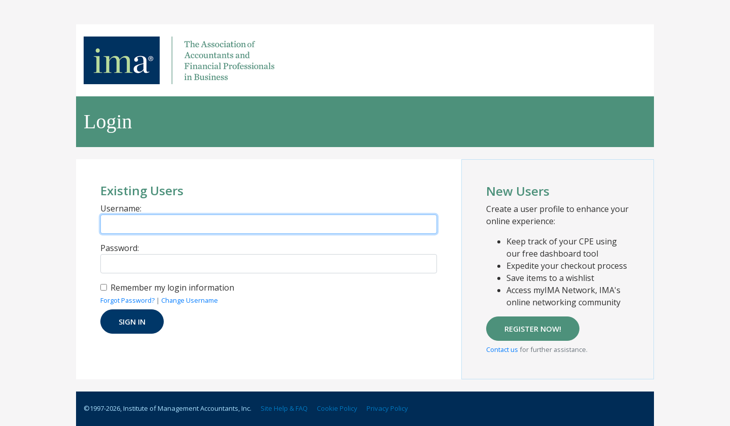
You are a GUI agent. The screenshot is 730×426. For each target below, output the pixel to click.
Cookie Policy (337, 408)
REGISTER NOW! (532, 329)
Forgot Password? (127, 300)
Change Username (189, 300)
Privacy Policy (387, 408)
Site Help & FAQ (284, 408)
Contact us (502, 349)
